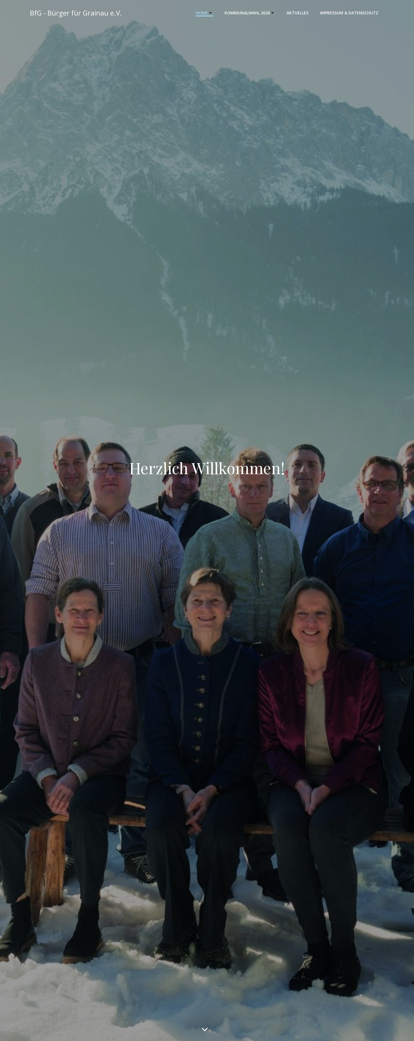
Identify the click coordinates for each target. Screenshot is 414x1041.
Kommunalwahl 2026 (250, 13)
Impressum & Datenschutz (349, 13)
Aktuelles (297, 13)
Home (204, 13)
